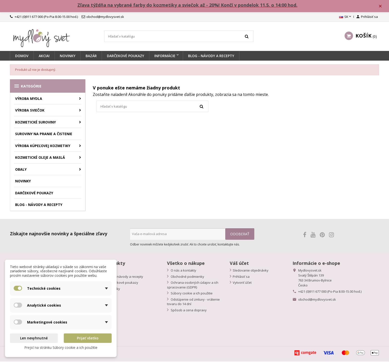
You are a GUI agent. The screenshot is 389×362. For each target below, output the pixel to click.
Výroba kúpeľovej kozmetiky (42, 146)
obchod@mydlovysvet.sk (317, 300)
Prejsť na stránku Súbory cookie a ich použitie (60, 347)
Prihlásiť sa (241, 277)
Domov (22, 56)
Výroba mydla (28, 99)
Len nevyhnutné (34, 338)
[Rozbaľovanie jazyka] (345, 17)
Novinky (67, 56)
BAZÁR (91, 56)
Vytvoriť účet (242, 283)
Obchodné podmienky (187, 277)
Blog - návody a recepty (125, 277)
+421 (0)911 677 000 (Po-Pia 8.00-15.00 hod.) (329, 292)
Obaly (21, 169)
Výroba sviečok (29, 111)
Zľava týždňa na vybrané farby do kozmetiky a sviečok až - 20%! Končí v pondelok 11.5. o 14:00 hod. (188, 5)
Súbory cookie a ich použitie (191, 294)
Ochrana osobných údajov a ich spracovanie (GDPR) (192, 285)
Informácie (164, 56)
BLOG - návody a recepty (211, 56)
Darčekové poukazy (125, 56)
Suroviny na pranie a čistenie (43, 134)
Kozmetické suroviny (35, 122)
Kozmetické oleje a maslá (40, 158)
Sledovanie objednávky (250, 271)
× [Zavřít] (382, 6)
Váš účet (239, 264)
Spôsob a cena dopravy (188, 310)
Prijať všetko (87, 338)
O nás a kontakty (183, 271)
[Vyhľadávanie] (179, 37)
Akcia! (44, 56)
